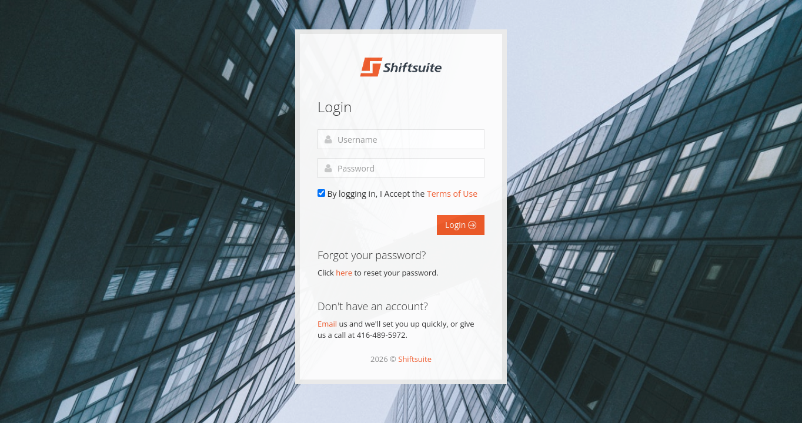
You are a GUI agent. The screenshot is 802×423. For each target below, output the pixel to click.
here (344, 272)
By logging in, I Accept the (402, 193)
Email (327, 323)
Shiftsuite (415, 359)
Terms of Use (452, 193)
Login (460, 224)
